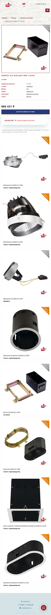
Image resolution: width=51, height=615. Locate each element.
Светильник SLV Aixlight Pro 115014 (13, 298)
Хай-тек (28, 96)
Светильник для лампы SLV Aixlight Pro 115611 (16, 582)
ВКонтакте (26, 601)
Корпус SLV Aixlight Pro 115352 (11, 412)
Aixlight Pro (29, 91)
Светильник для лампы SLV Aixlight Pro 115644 (16, 355)
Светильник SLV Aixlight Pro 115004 (13, 185)
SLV (27, 89)
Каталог (13, 18)
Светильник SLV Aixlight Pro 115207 (13, 242)
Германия (29, 86)
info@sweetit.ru (27, 608)
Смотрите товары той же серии (26, 120)
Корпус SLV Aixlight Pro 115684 (11, 469)
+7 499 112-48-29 (41, 4)
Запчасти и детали (26, 18)
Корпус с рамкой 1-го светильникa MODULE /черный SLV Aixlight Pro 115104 (24, 526)
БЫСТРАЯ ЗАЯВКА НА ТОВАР (25, 112)
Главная (4, 18)
